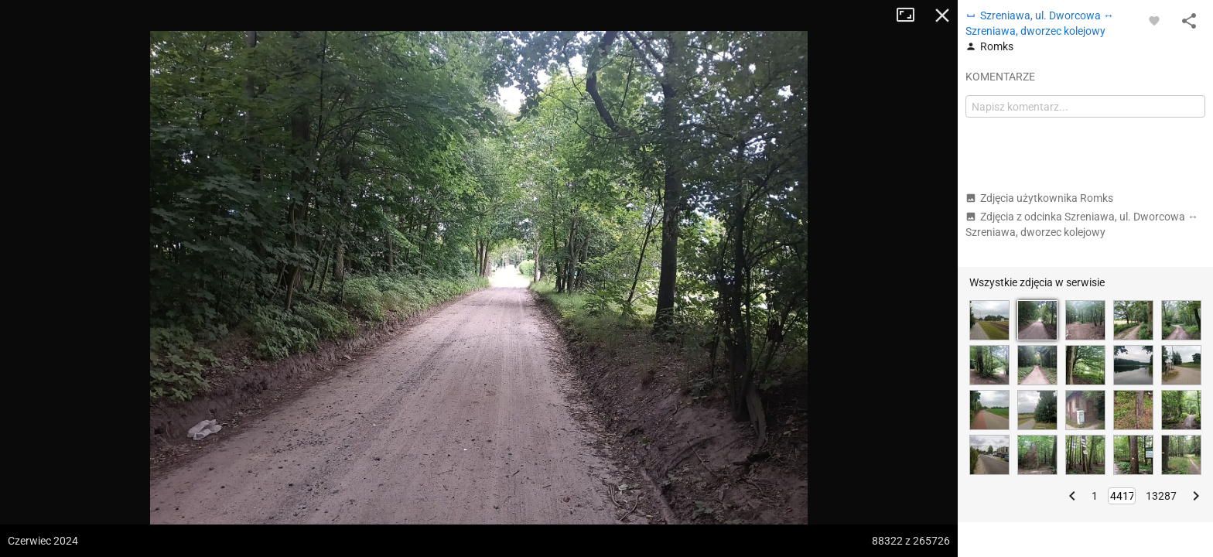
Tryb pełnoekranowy (911, 15)
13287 (1161, 496)
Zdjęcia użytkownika (1039, 198)
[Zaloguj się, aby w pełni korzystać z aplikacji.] (1154, 20)
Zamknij (942, 15)
